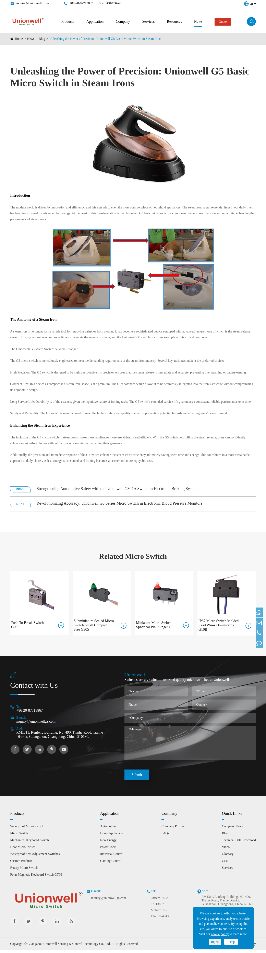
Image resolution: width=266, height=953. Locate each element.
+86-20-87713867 (81, 3)
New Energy (108, 843)
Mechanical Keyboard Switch (29, 843)
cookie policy (220, 934)
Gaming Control (110, 864)
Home (19, 38)
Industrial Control (111, 857)
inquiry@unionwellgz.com (33, 3)
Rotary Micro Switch (24, 871)
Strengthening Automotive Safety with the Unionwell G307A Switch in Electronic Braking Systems (118, 488)
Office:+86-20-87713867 (160, 904)
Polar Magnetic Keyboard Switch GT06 (36, 878)
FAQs (165, 836)
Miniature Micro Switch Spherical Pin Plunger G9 (154, 623)
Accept (230, 941)
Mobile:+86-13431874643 (160, 916)
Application (95, 21)
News (198, 21)
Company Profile (172, 829)
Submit (137, 778)
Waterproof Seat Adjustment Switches (35, 857)
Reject (215, 941)
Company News (232, 829)
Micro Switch (19, 836)
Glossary (227, 857)
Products (67, 21)
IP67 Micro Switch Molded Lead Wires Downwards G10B (218, 625)
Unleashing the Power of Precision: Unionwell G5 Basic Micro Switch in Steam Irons (105, 38)
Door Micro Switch (22, 850)
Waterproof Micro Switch (27, 829)
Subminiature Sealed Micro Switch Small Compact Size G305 (94, 625)
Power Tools (108, 850)
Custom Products (21, 864)
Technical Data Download (239, 843)
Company (123, 21)
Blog (42, 38)
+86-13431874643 (109, 3)
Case (225, 864)
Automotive (108, 829)
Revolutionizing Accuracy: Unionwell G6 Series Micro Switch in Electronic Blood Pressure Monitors (119, 503)
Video (226, 850)
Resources (174, 21)
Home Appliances (111, 836)
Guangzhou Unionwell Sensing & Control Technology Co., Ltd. (69, 947)
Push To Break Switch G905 (27, 623)
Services (148, 21)
